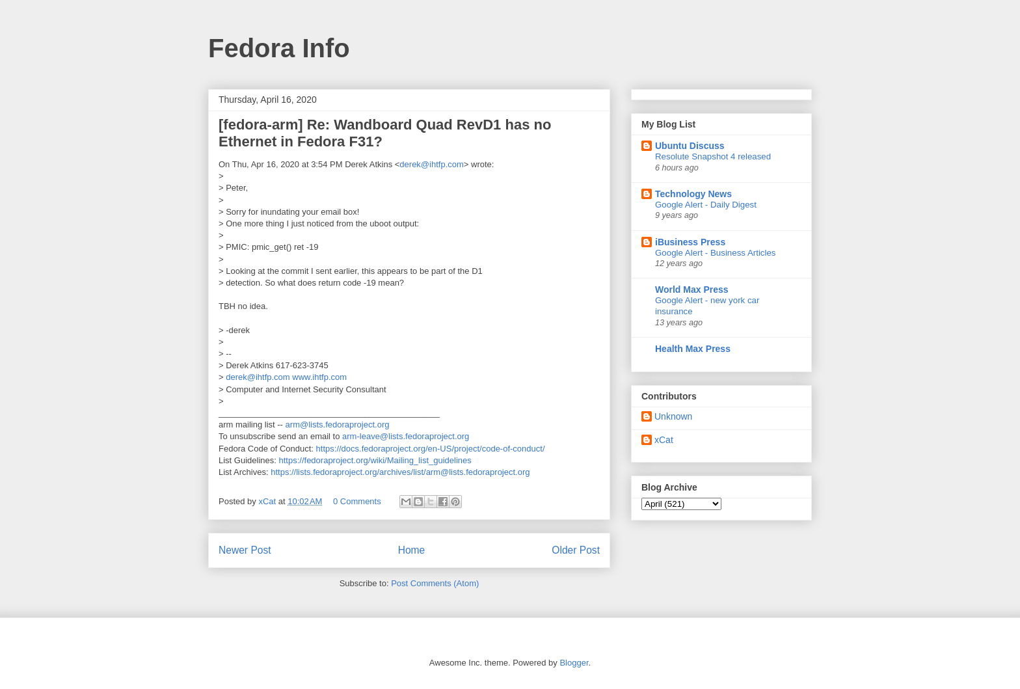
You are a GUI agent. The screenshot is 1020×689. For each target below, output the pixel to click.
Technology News (693, 194)
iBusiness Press (690, 242)
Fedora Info (279, 48)
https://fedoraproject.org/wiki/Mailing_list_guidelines (375, 460)
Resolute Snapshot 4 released (713, 156)
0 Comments (357, 501)
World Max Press (692, 289)
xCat (663, 440)
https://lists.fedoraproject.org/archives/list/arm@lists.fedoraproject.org (400, 472)
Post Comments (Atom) (435, 583)
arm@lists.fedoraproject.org (338, 424)
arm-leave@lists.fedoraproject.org (405, 436)
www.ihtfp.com (319, 377)
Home (411, 550)
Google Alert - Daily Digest (706, 204)
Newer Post (245, 550)
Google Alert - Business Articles (715, 253)
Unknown (673, 416)
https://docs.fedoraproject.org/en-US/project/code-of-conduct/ (430, 448)
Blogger (573, 663)
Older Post (576, 550)
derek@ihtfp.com (431, 164)
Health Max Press (693, 349)
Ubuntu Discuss (690, 146)
